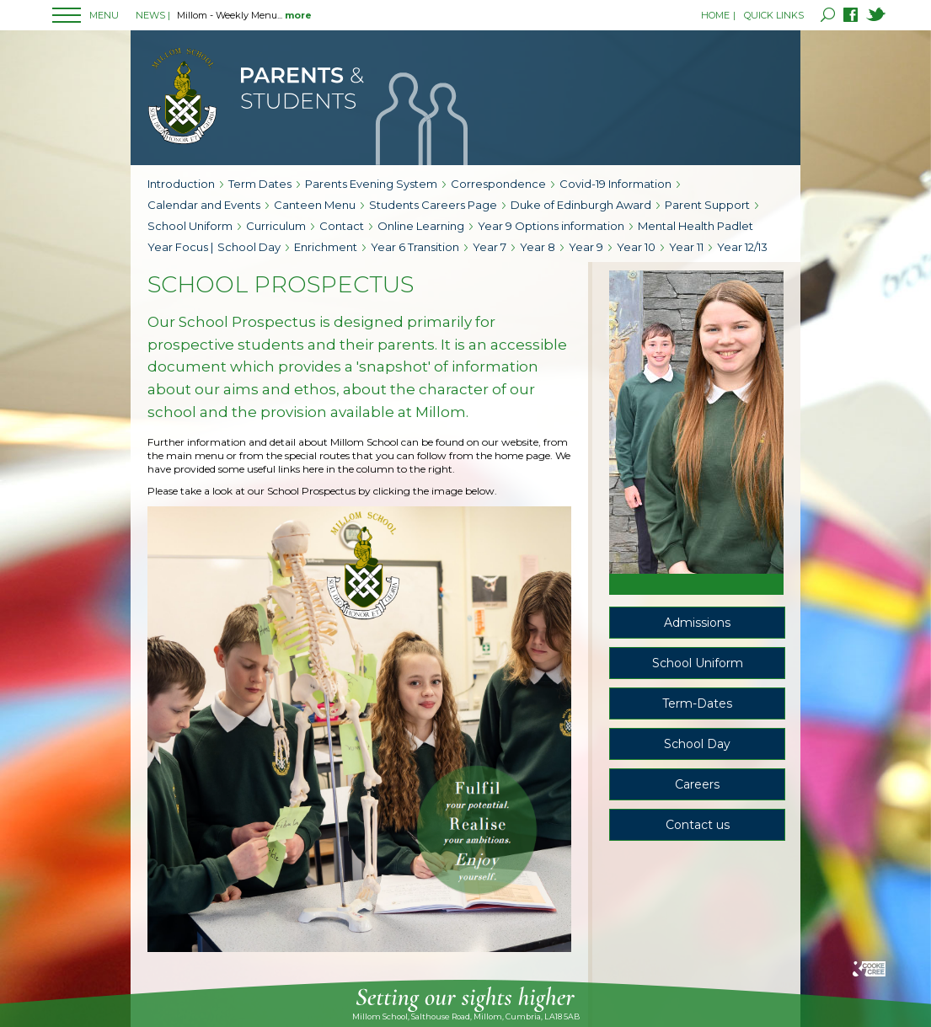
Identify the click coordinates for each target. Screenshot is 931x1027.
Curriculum (276, 226)
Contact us (698, 824)
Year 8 (537, 247)
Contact (341, 226)
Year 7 (489, 247)
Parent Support (707, 204)
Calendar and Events (203, 204)
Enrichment (325, 247)
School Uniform (190, 226)
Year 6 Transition (415, 247)
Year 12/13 (742, 247)
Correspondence (498, 183)
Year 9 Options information (551, 226)
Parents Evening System (371, 183)
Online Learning (420, 226)
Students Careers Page (433, 204)
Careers (697, 784)
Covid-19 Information (615, 183)
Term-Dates (697, 703)
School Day (249, 247)
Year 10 (636, 247)
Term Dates (260, 183)
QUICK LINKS (774, 15)
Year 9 (586, 247)
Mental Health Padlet (695, 226)
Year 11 (686, 247)
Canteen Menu (315, 204)
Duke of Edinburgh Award (581, 204)
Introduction (181, 183)
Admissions (697, 622)
